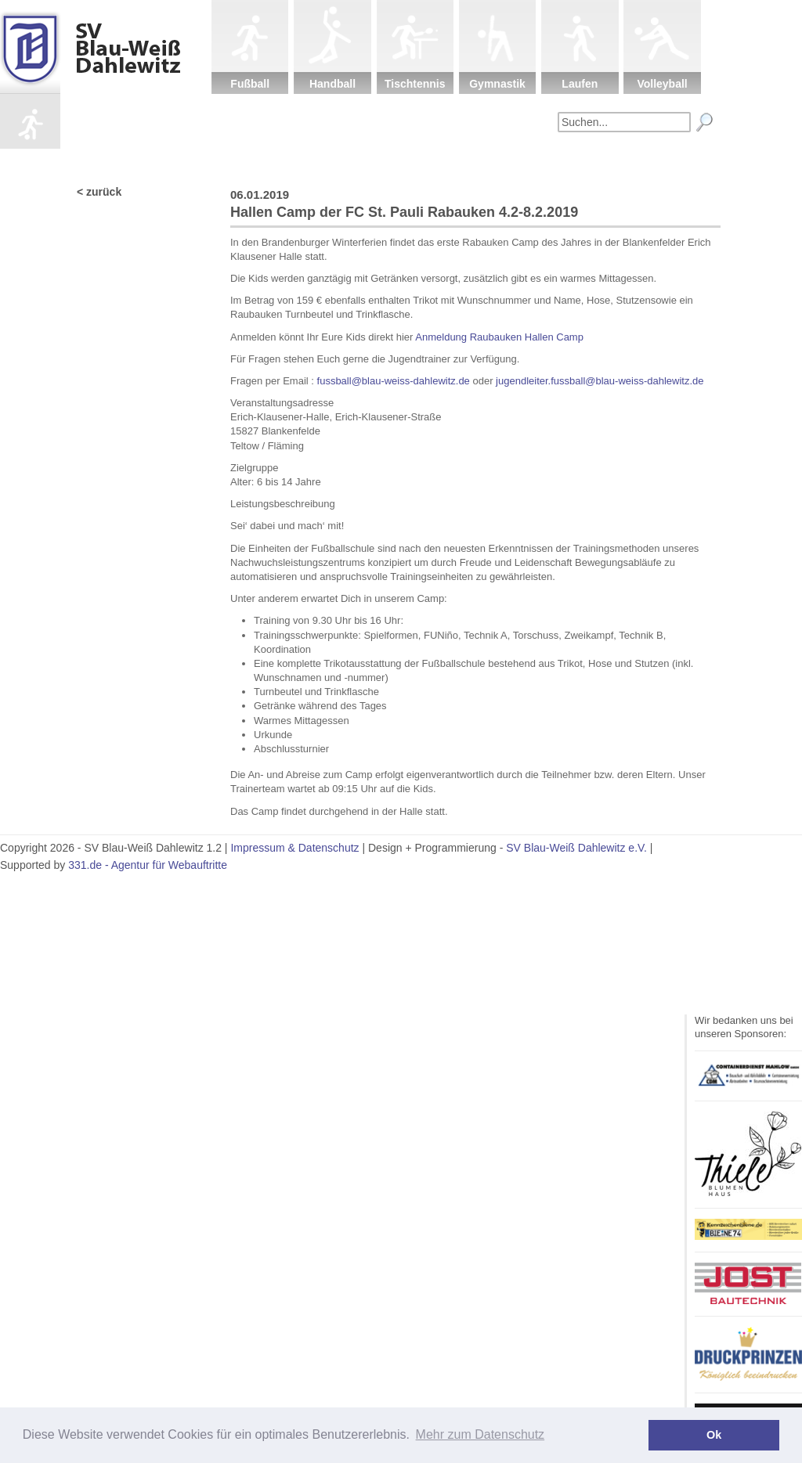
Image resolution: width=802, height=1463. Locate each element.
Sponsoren (515, 160)
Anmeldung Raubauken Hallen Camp (499, 337)
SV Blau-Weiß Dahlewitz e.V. (576, 847)
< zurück (99, 192)
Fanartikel (598, 160)
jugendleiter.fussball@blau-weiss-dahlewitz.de (599, 381)
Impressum (681, 160)
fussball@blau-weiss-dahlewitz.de (392, 381)
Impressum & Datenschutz (294, 847)
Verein (351, 160)
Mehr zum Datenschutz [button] (480, 1434)
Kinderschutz (434, 160)
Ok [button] (713, 1435)
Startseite (269, 160)
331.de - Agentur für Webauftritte (147, 865)
